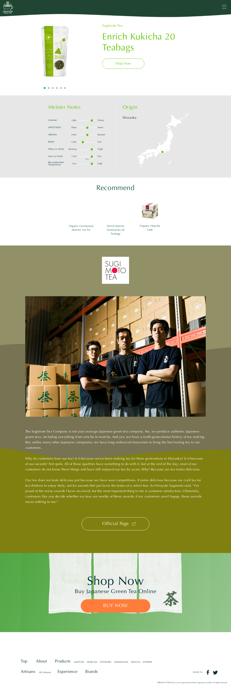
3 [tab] (53, 88)
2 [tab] (49, 88)
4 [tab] (57, 88)
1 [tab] (45, 88)
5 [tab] (61, 88)
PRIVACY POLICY (165, 683)
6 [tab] (65, 88)
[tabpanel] (55, 51)
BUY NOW (115, 606)
